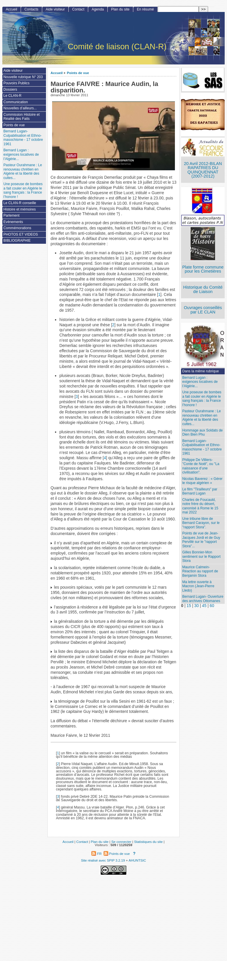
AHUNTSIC (137, 860)
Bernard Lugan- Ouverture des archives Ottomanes (202, 599)
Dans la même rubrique (200, 371)
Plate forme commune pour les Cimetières (203, 269)
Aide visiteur (55, 9)
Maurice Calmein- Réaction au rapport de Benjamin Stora (200, 571)
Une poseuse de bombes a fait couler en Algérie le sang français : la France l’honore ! (201, 398)
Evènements (13, 222)
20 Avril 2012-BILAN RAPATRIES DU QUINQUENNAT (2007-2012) (203, 170)
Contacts (31, 9)
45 (204, 606)
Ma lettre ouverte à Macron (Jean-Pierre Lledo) (198, 586)
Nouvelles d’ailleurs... (20, 108)
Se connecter (121, 841)
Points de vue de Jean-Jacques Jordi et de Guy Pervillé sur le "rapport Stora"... (201, 539)
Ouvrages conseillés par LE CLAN (203, 310)
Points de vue (78, 73)
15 (189, 606)
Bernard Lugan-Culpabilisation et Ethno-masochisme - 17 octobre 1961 (202, 447)
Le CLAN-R (12, 96)
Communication (15, 102)
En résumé (145, 9)
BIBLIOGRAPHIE (17, 241)
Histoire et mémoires (19, 209)
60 (212, 606)
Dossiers (10, 89)
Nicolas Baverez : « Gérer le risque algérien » (202, 481)
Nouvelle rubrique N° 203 (23, 77)
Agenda (98, 9)
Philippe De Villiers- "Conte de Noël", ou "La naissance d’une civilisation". (200, 466)
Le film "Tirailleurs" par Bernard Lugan (199, 491)
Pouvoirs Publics (16, 83)
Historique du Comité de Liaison (203, 289)
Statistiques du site (148, 841)
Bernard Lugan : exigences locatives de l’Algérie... (200, 382)
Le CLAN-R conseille (19, 203)
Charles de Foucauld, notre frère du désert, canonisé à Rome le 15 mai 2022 (200, 506)
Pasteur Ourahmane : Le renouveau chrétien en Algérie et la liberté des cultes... (201, 417)
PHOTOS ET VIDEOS (20, 234)
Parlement (11, 215)
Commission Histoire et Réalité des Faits (21, 117)
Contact (78, 9)
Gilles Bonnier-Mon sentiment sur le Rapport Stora (201, 556)
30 (196, 606)
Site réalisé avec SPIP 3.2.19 (103, 860)
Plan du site (120, 9)
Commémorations (17, 228)
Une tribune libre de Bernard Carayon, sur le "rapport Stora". (200, 523)
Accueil (57, 73)
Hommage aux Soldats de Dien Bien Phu (202, 432)
